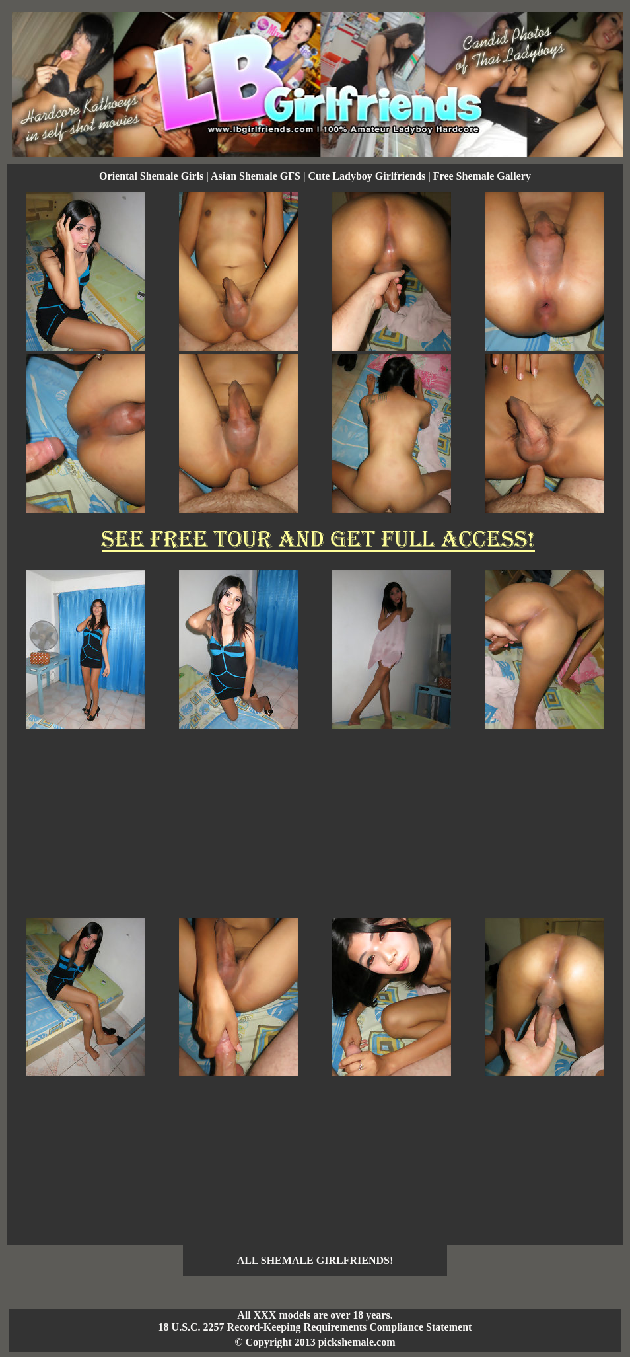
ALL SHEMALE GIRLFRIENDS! (315, 1260)
